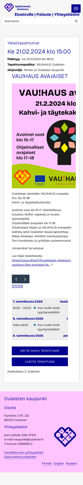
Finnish (47, 463)
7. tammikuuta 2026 (28, 301)
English (59, 463)
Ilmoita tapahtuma (40, 362)
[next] (25, 279)
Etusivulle (24, 14)
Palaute (43, 14)
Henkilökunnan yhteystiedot (23, 452)
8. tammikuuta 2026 (28, 318)
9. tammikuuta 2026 (28, 336)
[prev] (16, 279)
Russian (71, 463)
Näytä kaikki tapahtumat (39, 351)
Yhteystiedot (67, 14)
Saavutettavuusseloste (20, 457)
